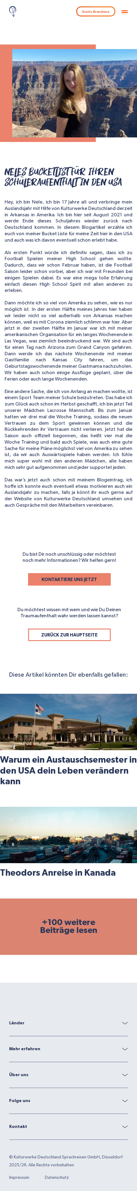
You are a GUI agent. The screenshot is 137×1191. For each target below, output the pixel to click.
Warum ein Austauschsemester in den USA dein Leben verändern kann (68, 770)
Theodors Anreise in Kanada (58, 872)
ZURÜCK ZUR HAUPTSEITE (69, 635)
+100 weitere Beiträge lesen (68, 926)
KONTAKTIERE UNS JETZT (69, 579)
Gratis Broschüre (95, 11)
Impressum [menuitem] (19, 1177)
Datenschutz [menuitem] (57, 1177)
